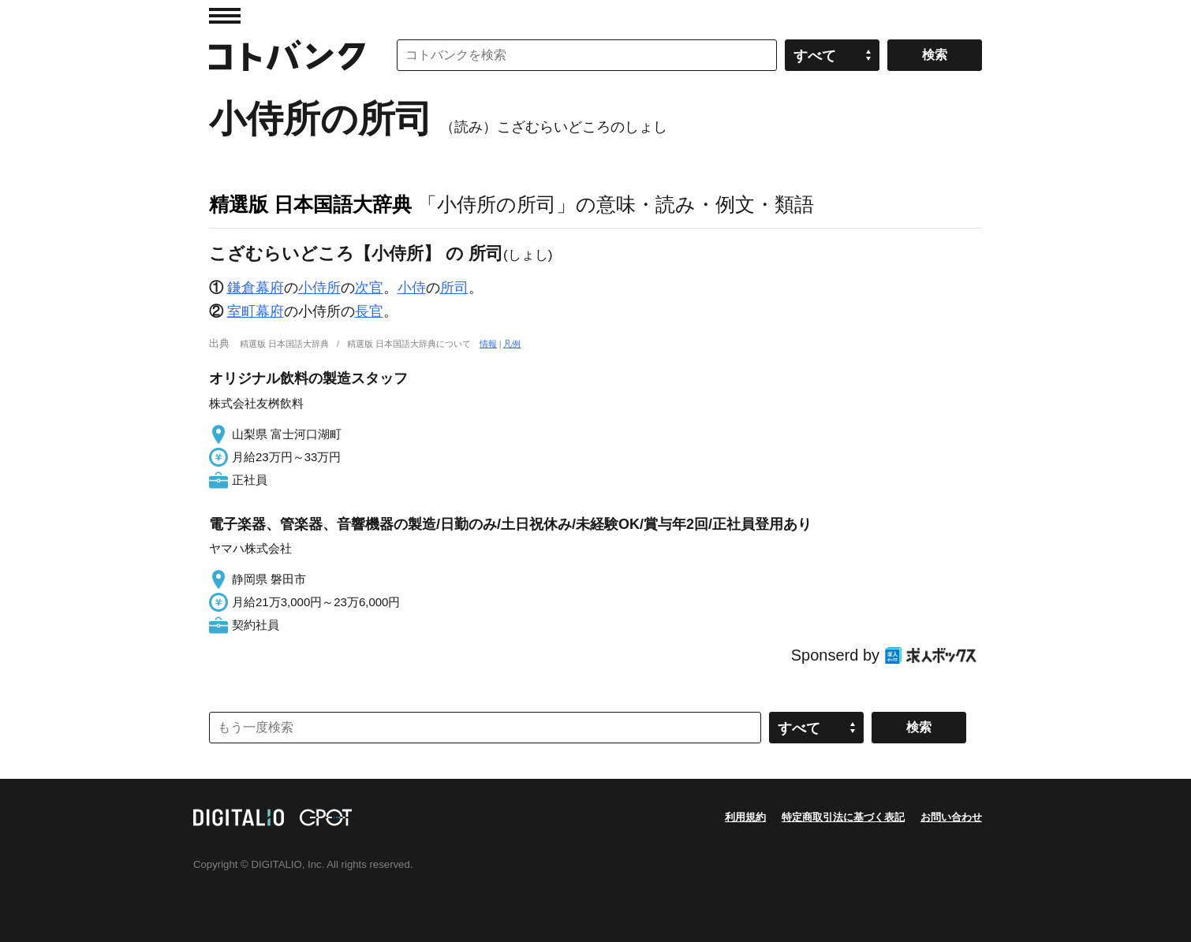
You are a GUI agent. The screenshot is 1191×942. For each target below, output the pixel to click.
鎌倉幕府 (255, 288)
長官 (369, 311)
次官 (369, 288)
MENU (225, 16)
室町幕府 (255, 311)
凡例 (512, 343)
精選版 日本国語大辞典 (310, 204)
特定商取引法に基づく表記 (843, 817)
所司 (454, 288)
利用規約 (745, 817)
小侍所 (319, 288)
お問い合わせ (951, 817)
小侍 (412, 288)
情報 (488, 343)
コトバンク (287, 55)
